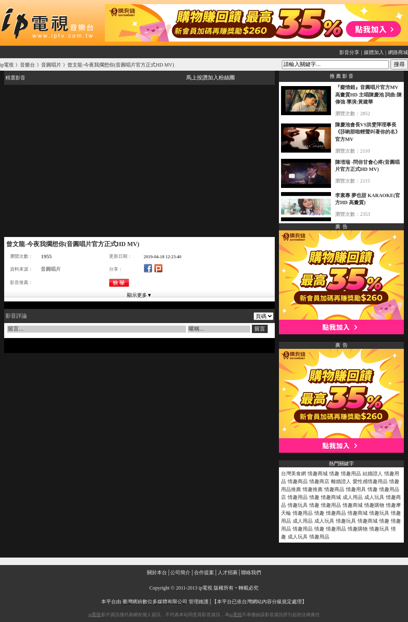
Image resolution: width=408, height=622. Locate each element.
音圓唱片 (51, 269)
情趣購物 (374, 505)
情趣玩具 (298, 505)
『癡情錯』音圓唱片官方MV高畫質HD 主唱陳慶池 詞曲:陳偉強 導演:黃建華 (368, 94)
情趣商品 (298, 481)
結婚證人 (373, 473)
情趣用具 (356, 489)
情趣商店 (319, 481)
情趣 (334, 473)
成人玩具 (374, 497)
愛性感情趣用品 (370, 481)
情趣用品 (351, 473)
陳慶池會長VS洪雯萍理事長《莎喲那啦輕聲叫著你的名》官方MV (367, 132)
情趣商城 (318, 473)
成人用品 (353, 497)
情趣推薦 (313, 489)
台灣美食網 (293, 473)
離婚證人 (341, 481)
